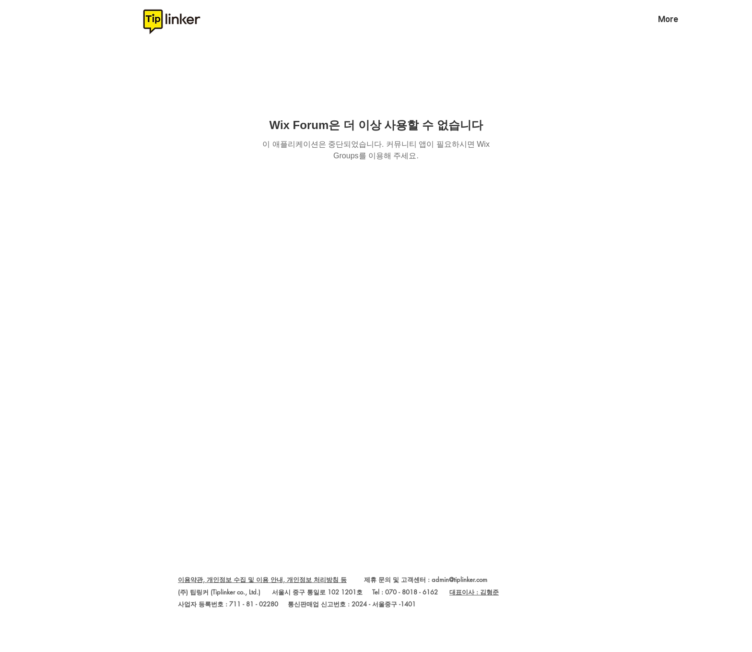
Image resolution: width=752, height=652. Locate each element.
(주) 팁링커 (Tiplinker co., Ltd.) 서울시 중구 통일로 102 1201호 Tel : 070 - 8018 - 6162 (313, 592)
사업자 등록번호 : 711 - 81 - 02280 (228, 604)
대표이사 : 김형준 (474, 592)
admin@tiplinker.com (459, 579)
